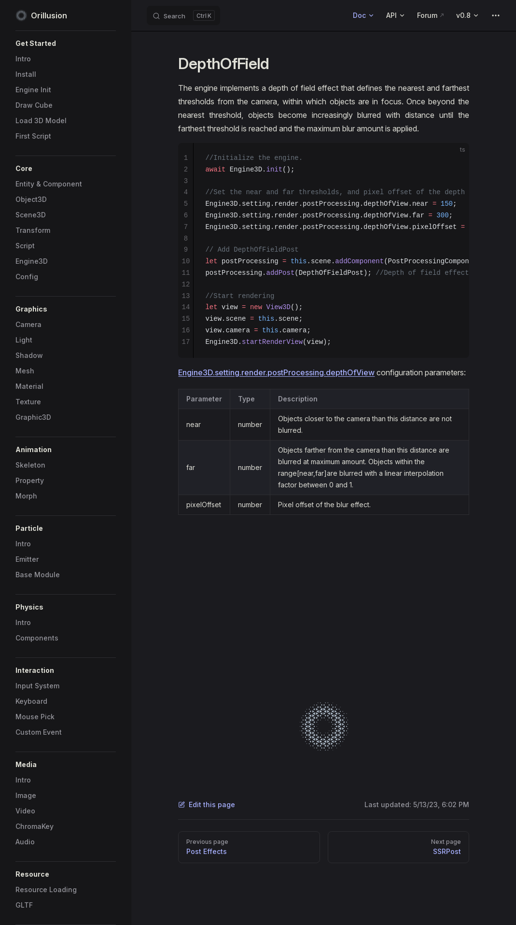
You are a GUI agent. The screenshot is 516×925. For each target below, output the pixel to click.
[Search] (183, 15)
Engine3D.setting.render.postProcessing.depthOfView (276, 372)
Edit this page (206, 804)
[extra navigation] (495, 15)
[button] (65, 43)
